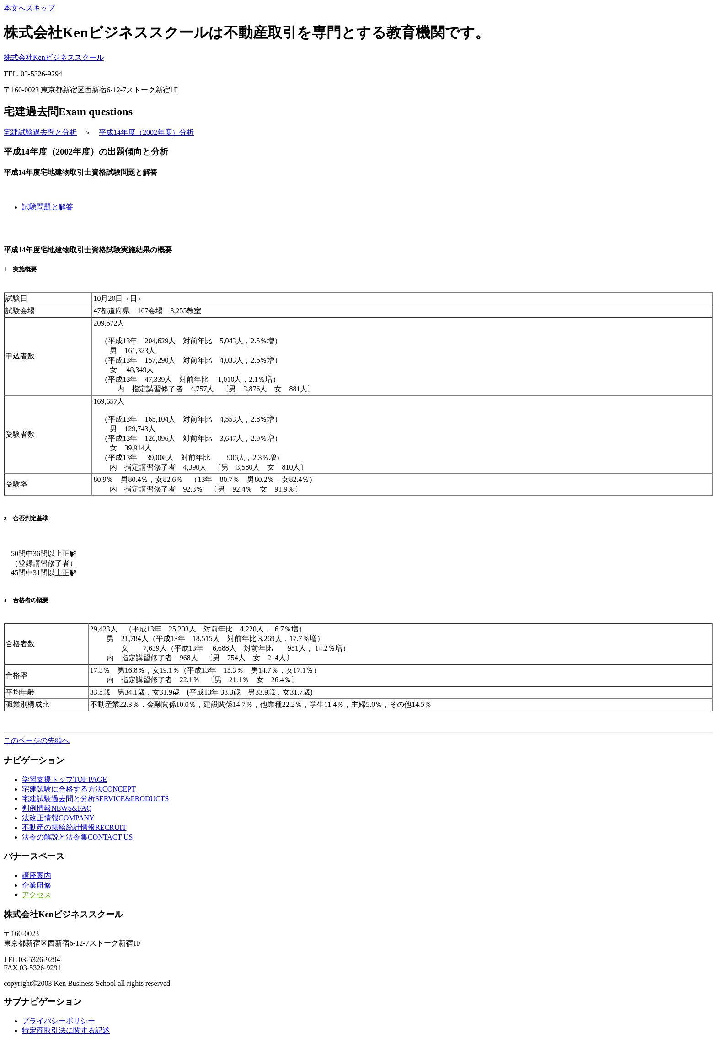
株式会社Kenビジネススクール (54, 57)
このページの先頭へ (37, 740)
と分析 (95, 798)
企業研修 (36, 885)
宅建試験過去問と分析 (40, 132)
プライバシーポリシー (58, 1021)
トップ (64, 779)
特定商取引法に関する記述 (66, 1030)
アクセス (36, 895)
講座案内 (36, 875)
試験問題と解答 (47, 207)
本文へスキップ (29, 8)
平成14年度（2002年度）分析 (146, 132)
